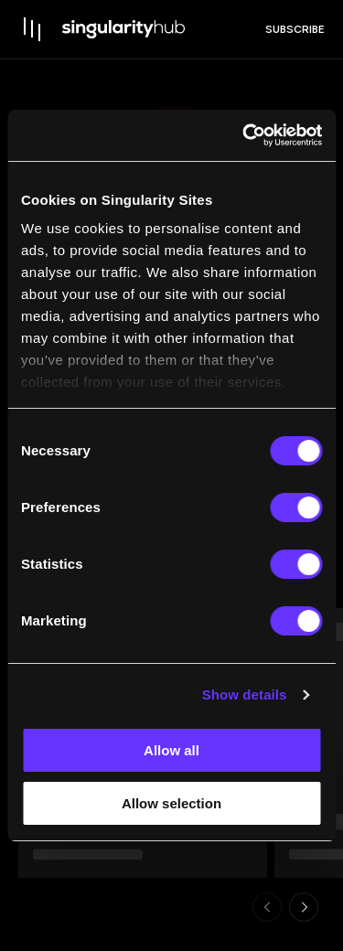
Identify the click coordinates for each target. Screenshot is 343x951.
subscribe (295, 29)
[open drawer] (33, 29)
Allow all (171, 750)
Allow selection (171, 803)
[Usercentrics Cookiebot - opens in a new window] (244, 135)
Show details (244, 694)
